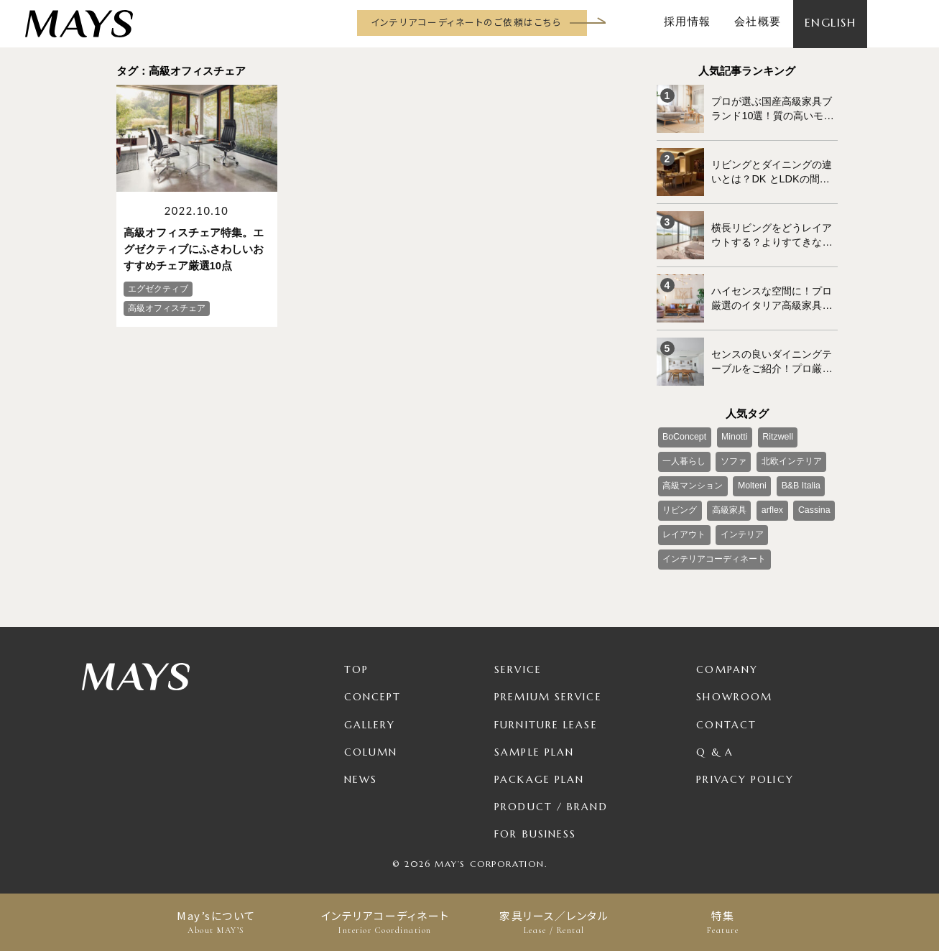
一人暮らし (684, 453)
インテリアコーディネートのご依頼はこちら (466, 22)
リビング (679, 501)
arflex (769, 501)
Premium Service (548, 685)
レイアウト (684, 524)
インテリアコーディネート (385, 922)
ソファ (732, 453)
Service (518, 657)
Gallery (370, 712)
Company (727, 657)
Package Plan (539, 767)
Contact (726, 712)
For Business (535, 821)
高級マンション (692, 477)
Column (371, 739)
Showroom (734, 685)
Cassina (810, 501)
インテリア (740, 524)
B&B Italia (798, 477)
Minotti (731, 430)
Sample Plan (534, 739)
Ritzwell (773, 430)
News (360, 767)
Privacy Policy (744, 767)
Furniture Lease (546, 712)
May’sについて (216, 922)
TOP (356, 657)
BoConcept (683, 430)
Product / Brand (551, 794)
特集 (723, 922)
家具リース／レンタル (554, 922)
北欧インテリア (789, 453)
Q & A (715, 739)
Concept (373, 685)
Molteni (750, 477)
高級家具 (728, 501)
